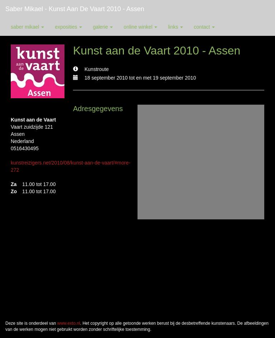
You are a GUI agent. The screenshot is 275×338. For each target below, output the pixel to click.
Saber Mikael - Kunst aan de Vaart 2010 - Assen (74, 9)
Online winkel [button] (140, 27)
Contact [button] (204, 27)
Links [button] (175, 27)
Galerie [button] (103, 27)
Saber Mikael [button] (27, 27)
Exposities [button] (68, 27)
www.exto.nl (68, 323)
